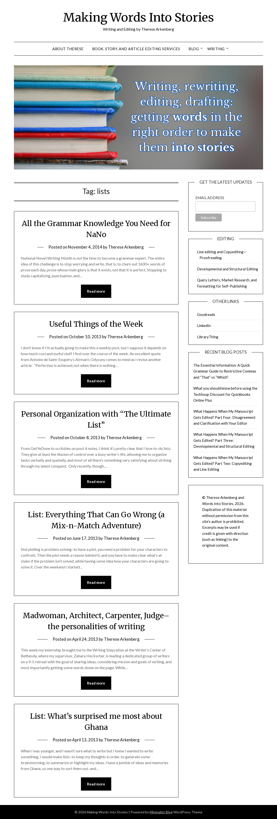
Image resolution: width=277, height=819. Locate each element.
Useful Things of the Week (96, 324)
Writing (216, 49)
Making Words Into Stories (138, 17)
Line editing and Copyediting (220, 252)
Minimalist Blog (161, 812)
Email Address (209, 197)
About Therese (68, 49)
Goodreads (206, 314)
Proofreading (210, 257)
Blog (193, 49)
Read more (96, 291)
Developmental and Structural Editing (227, 269)
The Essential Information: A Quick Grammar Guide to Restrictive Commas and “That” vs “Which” (224, 371)
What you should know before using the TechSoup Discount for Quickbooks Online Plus (225, 394)
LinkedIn (204, 325)
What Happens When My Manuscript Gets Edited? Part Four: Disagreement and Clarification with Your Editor (224, 417)
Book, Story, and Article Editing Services (136, 49)
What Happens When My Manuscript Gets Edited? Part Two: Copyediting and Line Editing (223, 463)
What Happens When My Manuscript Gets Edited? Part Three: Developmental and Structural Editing (224, 440)
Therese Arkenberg (126, 247)
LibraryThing (207, 337)
